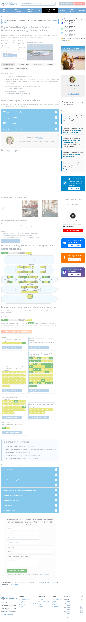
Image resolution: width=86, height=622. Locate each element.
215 (4, 380)
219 (20, 380)
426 (8, 412)
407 (4, 407)
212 (16, 378)
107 (16, 343)
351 (31, 361)
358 (43, 383)
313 (39, 366)
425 (20, 401)
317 (31, 369)
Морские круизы (72, 10)
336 (43, 375)
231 (20, 383)
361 (31, 386)
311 (31, 366)
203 (4, 375)
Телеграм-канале (68, 169)
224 (16, 383)
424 (4, 412)
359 (47, 383)
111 (24, 343)
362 (35, 386)
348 (47, 358)
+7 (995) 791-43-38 (66, 3)
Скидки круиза (50, 64)
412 (20, 407)
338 (51, 375)
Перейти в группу (74, 245)
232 (24, 383)
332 (51, 372)
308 (43, 364)
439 (35, 409)
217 (12, 380)
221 (4, 383)
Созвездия (74, 130)
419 (4, 401)
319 (39, 369)
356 (35, 383)
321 (47, 369)
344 (51, 378)
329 (39, 372)
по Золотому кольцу (25, 599)
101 (4, 343)
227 (12, 372)
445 (39, 412)
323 (31, 358)
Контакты (80, 3)
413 (24, 407)
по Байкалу (22, 606)
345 (31, 380)
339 (31, 378)
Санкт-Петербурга (43, 601)
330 (43, 372)
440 (47, 409)
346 (35, 380)
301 (39, 361)
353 (47, 380)
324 (35, 358)
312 (35, 366)
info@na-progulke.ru (7, 614)
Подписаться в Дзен (73, 230)
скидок (69, 118)
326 (43, 358)
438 (43, 409)
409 (12, 412)
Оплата (39, 10)
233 (4, 386)
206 (16, 375)
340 (35, 378)
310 (51, 364)
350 (43, 380)
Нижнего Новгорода (44, 608)
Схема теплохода (21, 68)
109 (20, 343)
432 (4, 428)
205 (12, 375)
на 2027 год (22, 601)
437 (39, 409)
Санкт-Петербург (40, 582)
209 (4, 378)
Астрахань (55, 606)
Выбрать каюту (10, 56)
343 (47, 378)
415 (8, 409)
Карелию (54, 608)
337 (47, 375)
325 (39, 358)
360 (51, 383)
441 (31, 409)
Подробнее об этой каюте (12, 348)
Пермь (53, 604)
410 (12, 407)
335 (39, 375)
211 (12, 378)
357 (39, 383)
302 (43, 361)
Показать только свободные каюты (16, 331)
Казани (40, 603)
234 (8, 386)
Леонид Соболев (13, 584)
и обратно (22, 604)
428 (24, 401)
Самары (40, 606)
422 (16, 401)
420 (8, 401)
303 (47, 361)
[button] (57, 209)
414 (4, 409)
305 (31, 364)
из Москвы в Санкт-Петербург (27, 603)
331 (47, 372)
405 (20, 404)
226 (8, 372)
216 (8, 380)
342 (43, 378)
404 (16, 404)
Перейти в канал (74, 188)
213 (20, 378)
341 (39, 378)
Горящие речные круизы (50, 10)
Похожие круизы (8, 68)
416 (12, 409)
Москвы (40, 599)
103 (8, 343)
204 (8, 375)
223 (12, 383)
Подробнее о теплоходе (10, 241)
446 (43, 412)
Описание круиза (37, 64)
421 (12, 401)
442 (51, 409)
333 (31, 375)
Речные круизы (5, 10)
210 (8, 378)
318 (35, 369)
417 (16, 409)
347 (39, 380)
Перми (40, 604)
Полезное (62, 10)
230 (24, 372)
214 (24, 378)
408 (8, 407)
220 (24, 380)
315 (47, 366)
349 (51, 358)
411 (16, 407)
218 (16, 380)
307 (39, 364)
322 (51, 369)
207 (20, 375)
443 (31, 412)
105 (12, 343)
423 (24, 409)
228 (16, 372)
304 (51, 361)
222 (8, 383)
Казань (54, 601)
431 (8, 428)
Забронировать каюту (17, 571)
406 (24, 404)
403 (12, 404)
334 (35, 375)
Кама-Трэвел (74, 132)
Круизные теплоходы (17, 10)
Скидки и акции (30, 10)
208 (24, 375)
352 (35, 361)
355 (31, 383)
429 (4, 404)
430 (8, 404)
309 (47, 364)
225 (4, 372)
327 (31, 372)
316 (51, 366)
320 (43, 369)
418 (20, 409)
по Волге (21, 608)
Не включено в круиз (23, 64)
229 (20, 372)
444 (35, 412)
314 (43, 366)
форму (40, 137)
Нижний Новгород (57, 603)
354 (51, 380)
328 (35, 372)
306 (35, 364)
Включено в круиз (8, 64)
